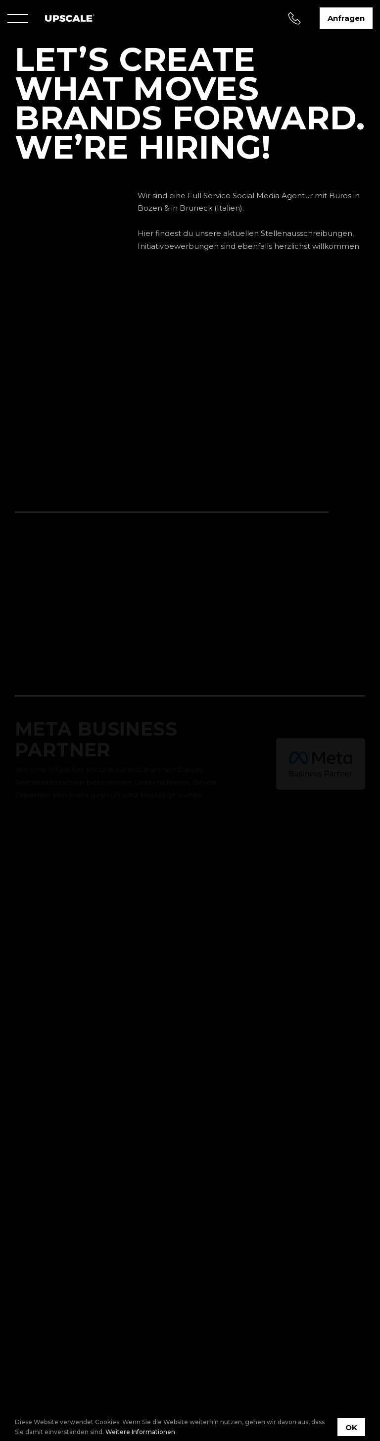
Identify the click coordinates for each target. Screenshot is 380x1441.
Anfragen (346, 18)
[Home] (69, 17)
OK (351, 1427)
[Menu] (17, 18)
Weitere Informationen (140, 1432)
